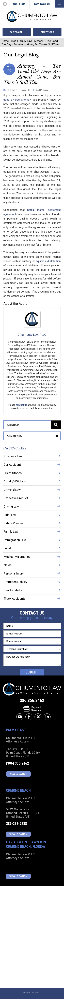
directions (47, 32)
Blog (13, 41)
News (8, 565)
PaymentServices (32, 709)
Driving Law (11, 506)
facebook (28, 716)
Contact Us (42, 4)
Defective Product (16, 498)
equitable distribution (48, 261)
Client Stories (13, 473)
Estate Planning (14, 523)
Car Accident (12, 464)
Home (4, 4)
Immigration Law (15, 540)
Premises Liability (15, 582)
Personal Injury (14, 573)
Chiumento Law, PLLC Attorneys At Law (32, 689)
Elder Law (10, 515)
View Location (18, 774)
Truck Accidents (15, 598)
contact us (21, 405)
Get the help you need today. (32, 618)
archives (14, 435)
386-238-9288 (16, 824)
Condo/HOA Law (15, 481)
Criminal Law (12, 489)
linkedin (47, 716)
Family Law (25, 41)
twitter (38, 716)
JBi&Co (37, 992)
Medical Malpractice (17, 556)
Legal (7, 548)
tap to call (17, 32)
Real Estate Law (14, 590)
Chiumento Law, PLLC (19, 90)
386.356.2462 (32, 700)
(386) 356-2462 (17, 763)
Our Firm (19, 4)
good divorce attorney (17, 99)
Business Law (13, 456)
